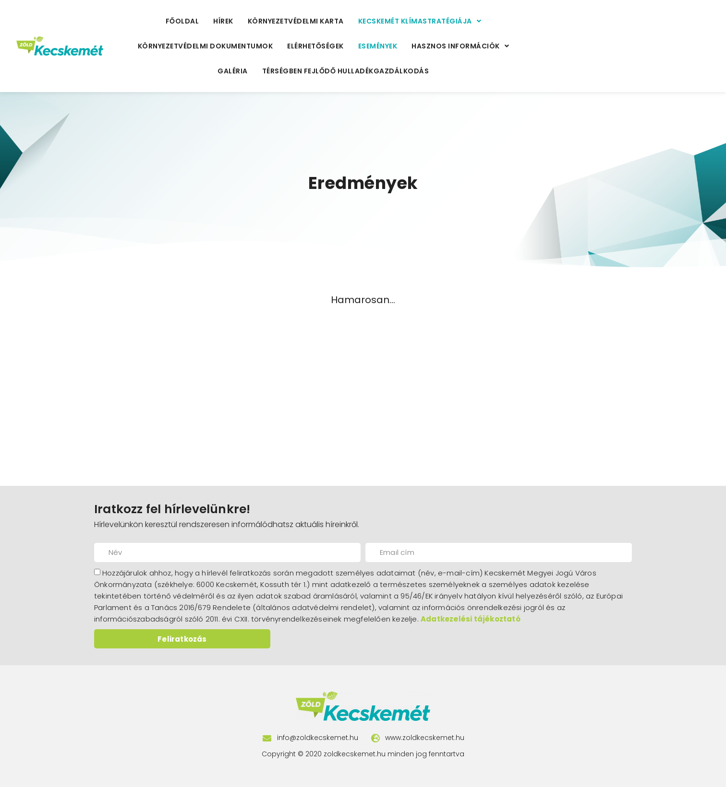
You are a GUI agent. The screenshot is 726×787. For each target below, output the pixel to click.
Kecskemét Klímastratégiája (420, 21)
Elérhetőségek (315, 46)
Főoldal (182, 21)
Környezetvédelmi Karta (296, 21)
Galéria (233, 71)
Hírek (223, 21)
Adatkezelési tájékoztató (470, 619)
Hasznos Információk (460, 46)
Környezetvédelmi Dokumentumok (205, 46)
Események (378, 46)
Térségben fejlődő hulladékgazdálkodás (345, 71)
